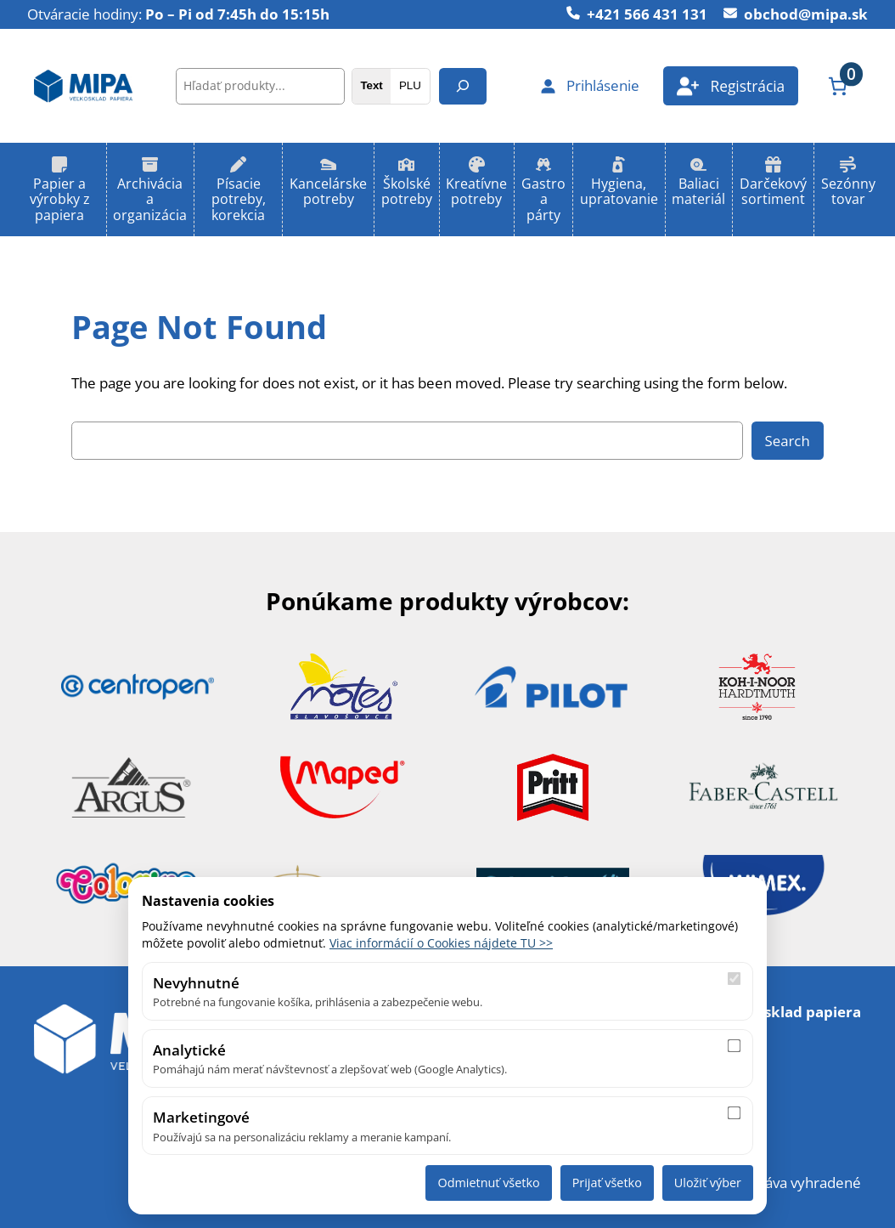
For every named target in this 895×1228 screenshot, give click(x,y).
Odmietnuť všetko (488, 1182)
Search (787, 440)
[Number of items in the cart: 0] (837, 86)
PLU (410, 85)
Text (371, 85)
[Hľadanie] (463, 86)
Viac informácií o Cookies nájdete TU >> (441, 943)
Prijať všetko (607, 1182)
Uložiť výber (707, 1182)
